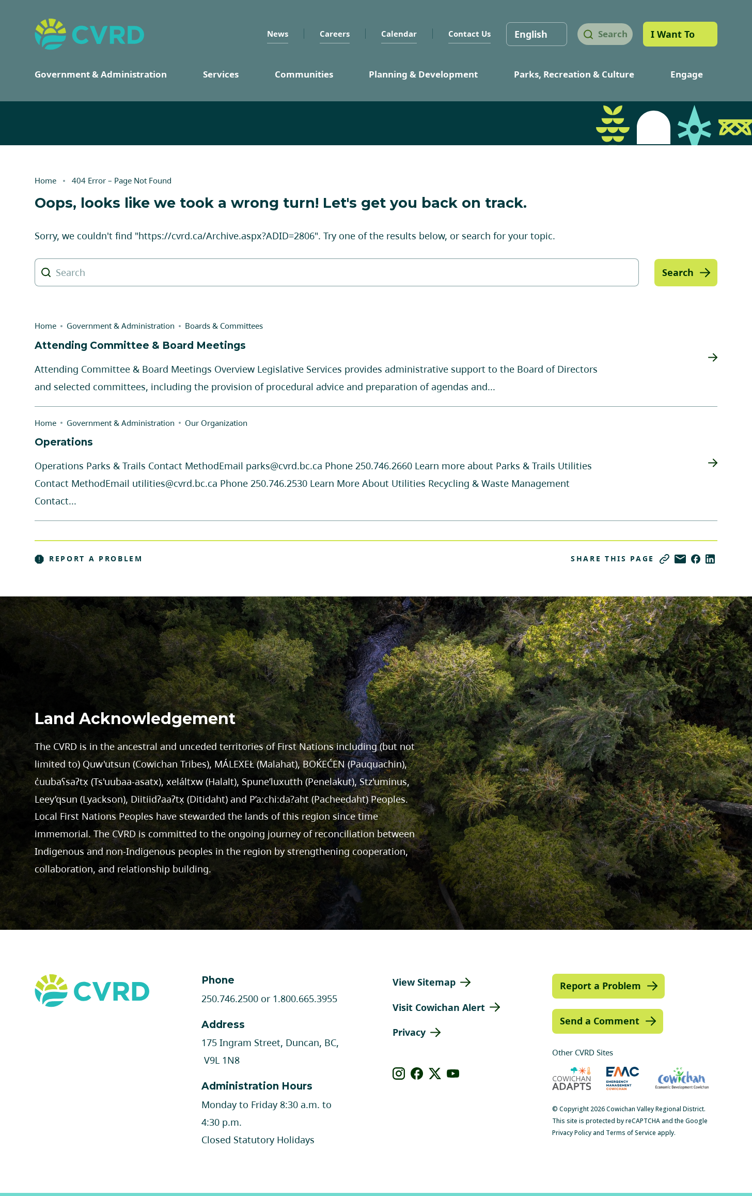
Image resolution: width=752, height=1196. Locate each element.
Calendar (391, 33)
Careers (327, 33)
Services (221, 74)
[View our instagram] (399, 1073)
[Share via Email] (680, 559)
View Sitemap (424, 982)
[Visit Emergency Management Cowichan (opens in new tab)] (622, 1078)
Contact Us (462, 33)
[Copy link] (664, 558)
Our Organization (216, 423)
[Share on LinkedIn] (710, 558)
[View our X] (435, 1073)
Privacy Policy (571, 1132)
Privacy (409, 1032)
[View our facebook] (417, 1073)
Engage (686, 74)
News (269, 33)
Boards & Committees (224, 325)
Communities (304, 74)
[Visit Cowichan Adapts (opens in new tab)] (571, 1078)
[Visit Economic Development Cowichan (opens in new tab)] (682, 1078)
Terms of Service (631, 1132)
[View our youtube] (453, 1073)
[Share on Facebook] (695, 558)
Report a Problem (89, 558)
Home (45, 180)
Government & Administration (101, 74)
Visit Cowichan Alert (439, 1007)
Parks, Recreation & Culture (574, 74)
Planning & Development (423, 74)
